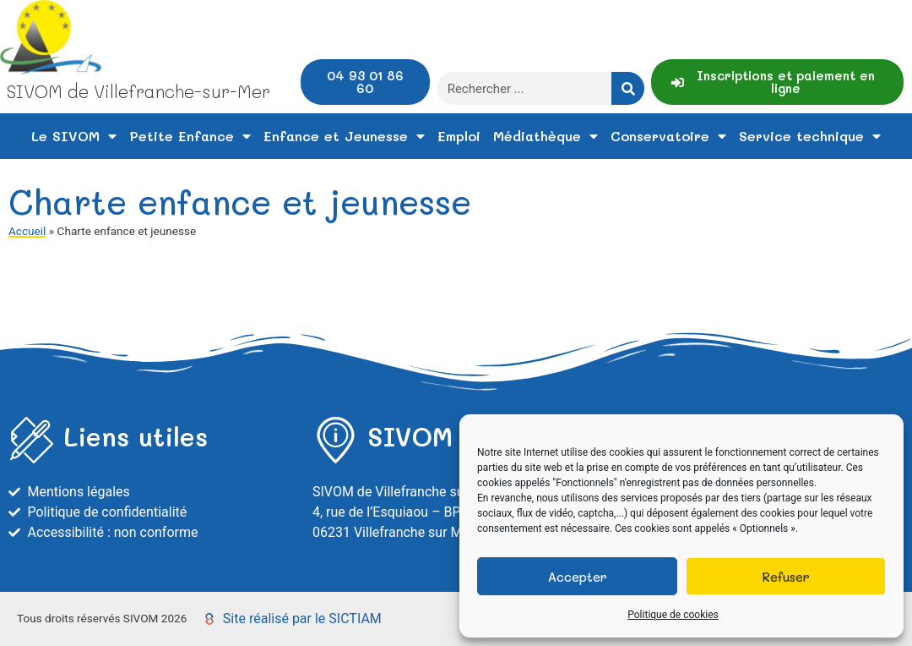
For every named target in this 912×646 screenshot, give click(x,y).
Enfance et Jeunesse (344, 136)
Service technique (810, 136)
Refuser (786, 576)
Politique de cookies (672, 615)
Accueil (27, 231)
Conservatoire (668, 136)
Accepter (577, 576)
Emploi (458, 136)
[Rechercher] (627, 88)
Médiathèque (545, 136)
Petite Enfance (190, 136)
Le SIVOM (74, 136)
